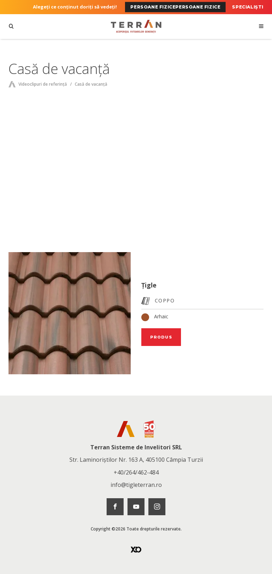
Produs (161, 337)
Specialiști (248, 7)
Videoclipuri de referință (42, 84)
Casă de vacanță (91, 84)
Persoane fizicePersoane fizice (175, 7)
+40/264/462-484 (136, 472)
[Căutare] (11, 26)
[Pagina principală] (136, 26)
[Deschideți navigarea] (261, 26)
